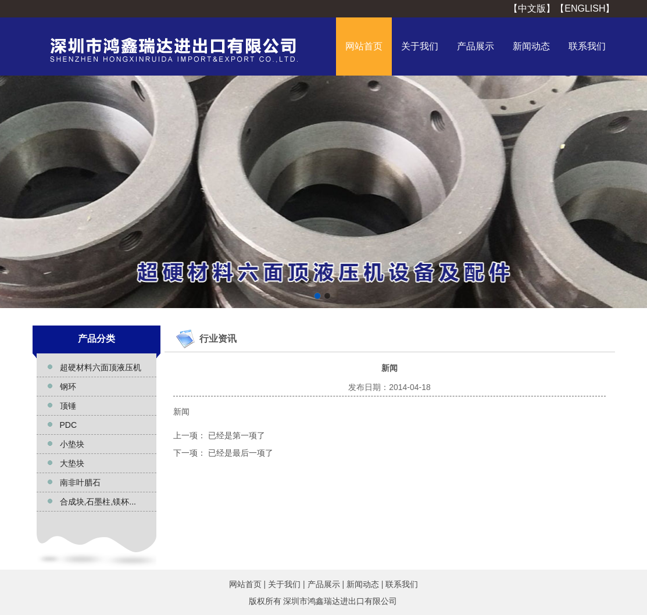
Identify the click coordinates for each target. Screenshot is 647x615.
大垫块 (72, 463)
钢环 (68, 386)
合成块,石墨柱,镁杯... (98, 501)
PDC (68, 425)
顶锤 (68, 405)
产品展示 (475, 46)
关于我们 (419, 46)
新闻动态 (531, 46)
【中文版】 (532, 8)
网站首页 (364, 46)
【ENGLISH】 (584, 8)
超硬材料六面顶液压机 (100, 367)
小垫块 (72, 444)
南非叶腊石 (80, 482)
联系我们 (587, 46)
